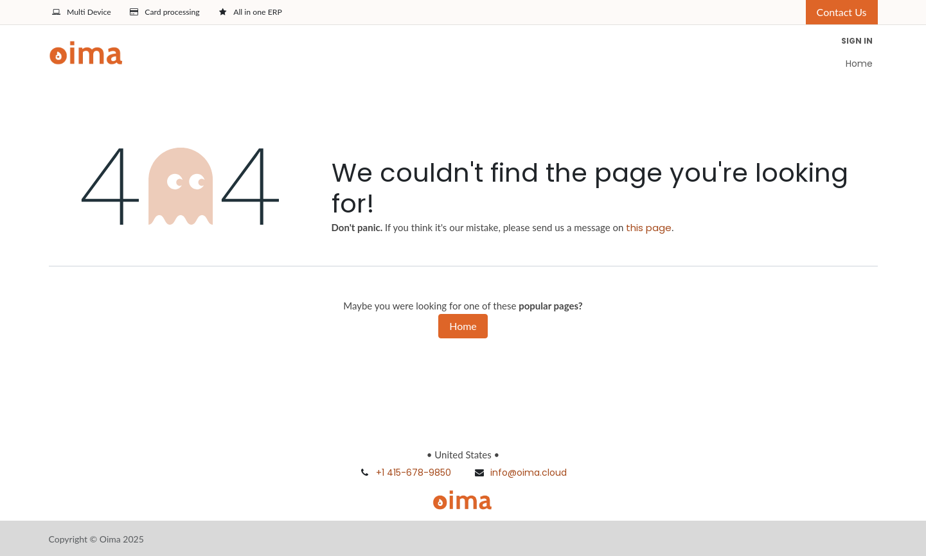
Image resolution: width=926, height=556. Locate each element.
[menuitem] (859, 64)
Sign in (857, 40)
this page (649, 227)
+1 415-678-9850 (413, 472)
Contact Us (842, 12)
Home (463, 326)
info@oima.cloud (528, 472)
